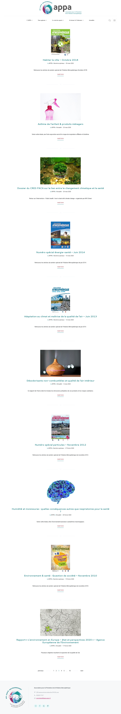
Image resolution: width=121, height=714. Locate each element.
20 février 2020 (67, 515)
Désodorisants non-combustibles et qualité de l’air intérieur (60, 380)
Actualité (59, 127)
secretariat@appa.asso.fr (43, 698)
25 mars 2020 (70, 63)
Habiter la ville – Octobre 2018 (60, 59)
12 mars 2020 (70, 320)
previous (40, 671)
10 (70, 671)
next (81, 671)
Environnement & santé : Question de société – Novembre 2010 (60, 575)
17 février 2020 (67, 646)
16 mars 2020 (70, 255)
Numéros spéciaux (59, 63)
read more (60, 74)
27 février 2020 (69, 448)
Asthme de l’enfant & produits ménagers (60, 124)
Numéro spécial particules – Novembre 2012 (60, 444)
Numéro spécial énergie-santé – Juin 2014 (60, 252)
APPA (50, 63)
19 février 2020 (69, 579)
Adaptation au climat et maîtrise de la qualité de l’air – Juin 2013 (60, 316)
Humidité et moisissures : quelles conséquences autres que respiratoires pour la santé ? (60, 510)
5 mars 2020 (67, 384)
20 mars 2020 (67, 191)
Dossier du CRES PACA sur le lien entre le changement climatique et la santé (60, 188)
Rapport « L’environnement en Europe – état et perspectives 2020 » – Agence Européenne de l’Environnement (60, 641)
